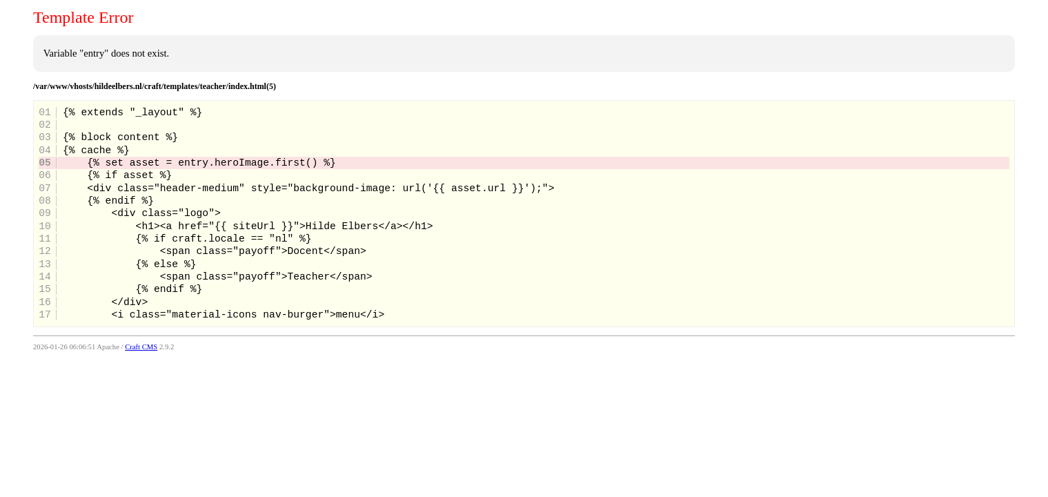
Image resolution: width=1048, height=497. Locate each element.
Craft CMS (141, 347)
